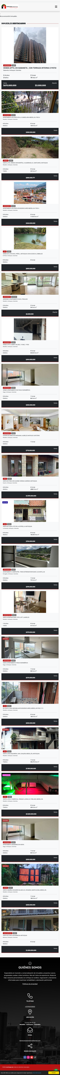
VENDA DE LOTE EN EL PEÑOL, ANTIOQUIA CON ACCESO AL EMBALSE (23, 253)
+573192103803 (30, 1006)
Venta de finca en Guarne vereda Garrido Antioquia (20, 481)
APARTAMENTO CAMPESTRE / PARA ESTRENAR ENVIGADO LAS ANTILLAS (24, 572)
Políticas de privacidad (30, 984)
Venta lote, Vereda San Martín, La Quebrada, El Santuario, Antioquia (25, 163)
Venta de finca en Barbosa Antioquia (15, 935)
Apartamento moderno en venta (13, 844)
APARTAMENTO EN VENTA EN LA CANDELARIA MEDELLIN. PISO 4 (21, 117)
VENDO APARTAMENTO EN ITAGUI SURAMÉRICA (16, 390)
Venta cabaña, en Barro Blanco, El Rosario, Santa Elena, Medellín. (25, 890)
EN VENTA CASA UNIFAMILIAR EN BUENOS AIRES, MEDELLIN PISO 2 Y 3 (23, 708)
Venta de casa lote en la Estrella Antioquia (17, 526)
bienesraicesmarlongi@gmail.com (29, 1040)
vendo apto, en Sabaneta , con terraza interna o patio (29, 68)
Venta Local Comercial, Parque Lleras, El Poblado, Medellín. (23, 799)
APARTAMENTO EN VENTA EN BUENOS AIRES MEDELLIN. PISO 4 (21, 208)
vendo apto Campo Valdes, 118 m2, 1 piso (16, 344)
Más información (37, 1073)
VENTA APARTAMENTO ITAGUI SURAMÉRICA (15, 663)
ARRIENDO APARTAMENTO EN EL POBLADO (15, 299)
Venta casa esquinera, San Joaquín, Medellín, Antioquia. (21, 753)
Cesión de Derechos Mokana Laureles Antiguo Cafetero (21, 435)
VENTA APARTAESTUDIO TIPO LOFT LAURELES (16, 617)
